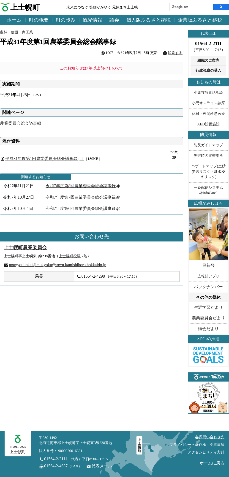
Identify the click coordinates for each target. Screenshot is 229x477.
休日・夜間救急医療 (208, 114)
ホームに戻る (212, 463)
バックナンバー (208, 287)
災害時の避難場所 (208, 156)
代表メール (101, 466)
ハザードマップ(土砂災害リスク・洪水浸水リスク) (208, 171)
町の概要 (39, 20)
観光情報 (92, 20)
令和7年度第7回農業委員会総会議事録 (81, 197)
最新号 (208, 265)
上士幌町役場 (70, 256)
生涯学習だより (208, 307)
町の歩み (66, 20)
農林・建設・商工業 (16, 32)
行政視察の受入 (208, 70)
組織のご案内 (208, 60)
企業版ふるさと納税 (200, 20)
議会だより (208, 328)
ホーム (14, 20)
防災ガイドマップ (208, 145)
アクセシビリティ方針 (206, 452)
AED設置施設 (208, 124)
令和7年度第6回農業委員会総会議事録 (81, 208)
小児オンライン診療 (208, 103)
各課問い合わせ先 (209, 437)
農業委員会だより (208, 318)
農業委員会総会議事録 (20, 123)
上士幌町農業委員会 (25, 247)
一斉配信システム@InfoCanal (208, 190)
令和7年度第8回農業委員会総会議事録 (81, 186)
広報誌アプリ (208, 276)
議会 (114, 20)
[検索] (189, 7)
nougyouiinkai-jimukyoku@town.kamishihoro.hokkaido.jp (57, 265)
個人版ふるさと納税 (148, 20)
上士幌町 (25, 7)
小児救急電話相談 (208, 92)
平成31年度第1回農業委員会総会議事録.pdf (44, 158)
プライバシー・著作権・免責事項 (196, 445)
